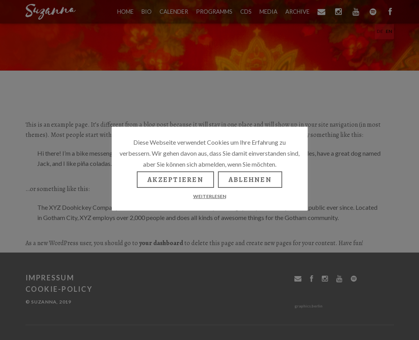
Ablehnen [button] (250, 179)
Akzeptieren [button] (175, 179)
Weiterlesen (209, 196)
